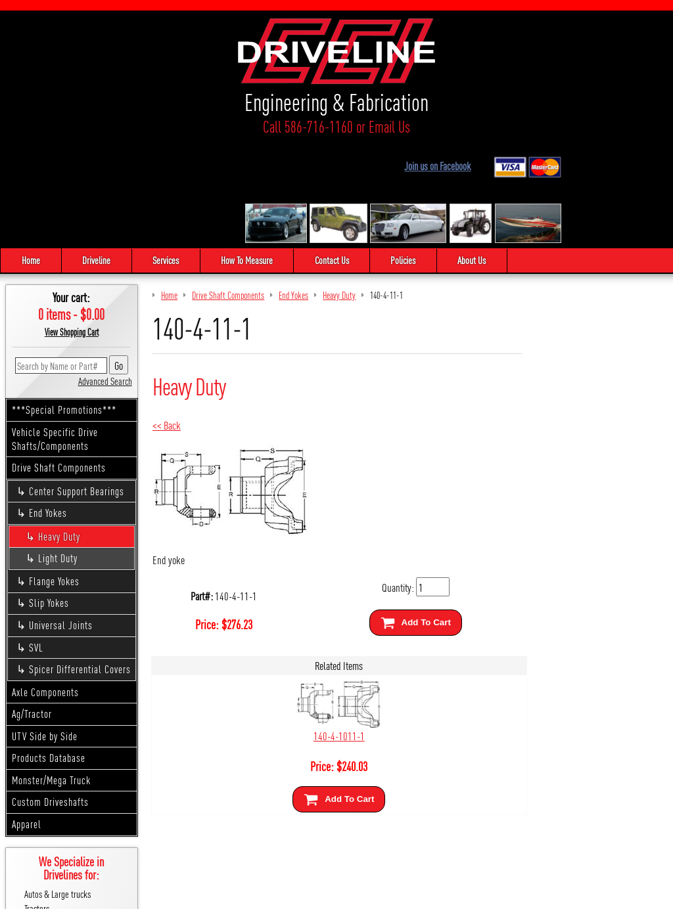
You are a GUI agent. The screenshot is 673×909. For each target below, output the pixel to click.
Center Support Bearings (76, 384)
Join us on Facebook (546, 35)
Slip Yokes (49, 496)
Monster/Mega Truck (51, 673)
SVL (36, 540)
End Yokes (48, 406)
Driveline (97, 153)
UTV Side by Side (45, 629)
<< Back (166, 318)
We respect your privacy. (261, 894)
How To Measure (249, 153)
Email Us (162, 126)
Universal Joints (61, 518)
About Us (476, 153)
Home (31, 153)
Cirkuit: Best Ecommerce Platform (395, 894)
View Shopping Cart (72, 225)
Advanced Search (105, 273)
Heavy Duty (59, 430)
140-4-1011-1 (336, 628)
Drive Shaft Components (59, 361)
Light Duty (58, 451)
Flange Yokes (54, 474)
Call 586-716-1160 (81, 126)
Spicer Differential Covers (80, 562)
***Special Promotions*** (64, 303)
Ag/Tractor (32, 607)
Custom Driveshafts (50, 695)
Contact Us (334, 153)
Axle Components (45, 585)
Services (167, 153)
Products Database (48, 651)
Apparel (26, 717)
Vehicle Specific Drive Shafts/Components (55, 332)
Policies (406, 153)
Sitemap (321, 894)
